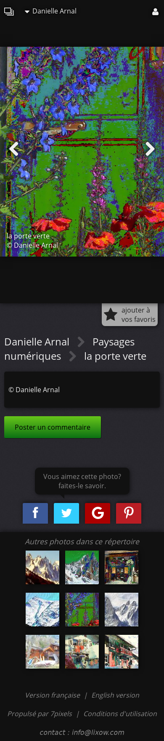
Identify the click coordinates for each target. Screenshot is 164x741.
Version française (53, 695)
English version (115, 695)
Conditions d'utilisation (120, 713)
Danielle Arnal (51, 11)
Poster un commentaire (52, 427)
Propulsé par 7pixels (39, 713)
